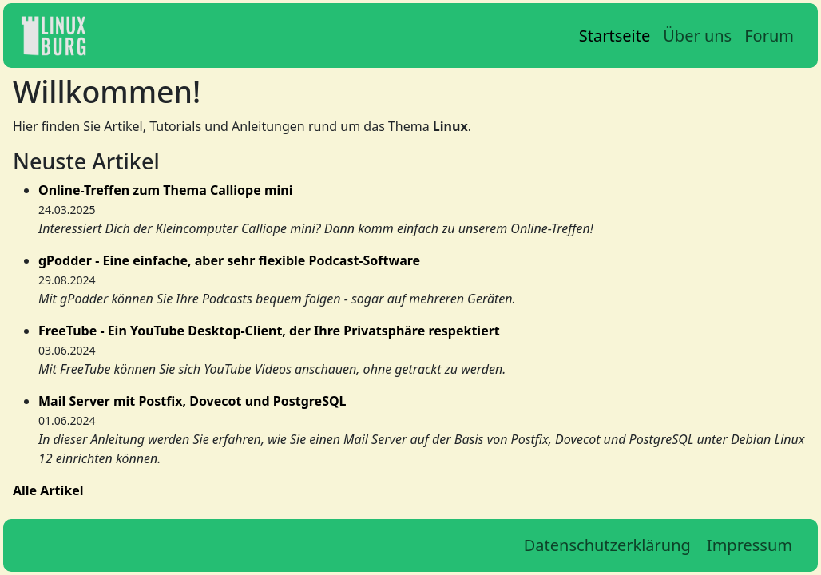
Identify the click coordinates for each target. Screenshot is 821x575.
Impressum (749, 545)
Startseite (614, 35)
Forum (769, 35)
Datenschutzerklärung (607, 545)
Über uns (697, 35)
